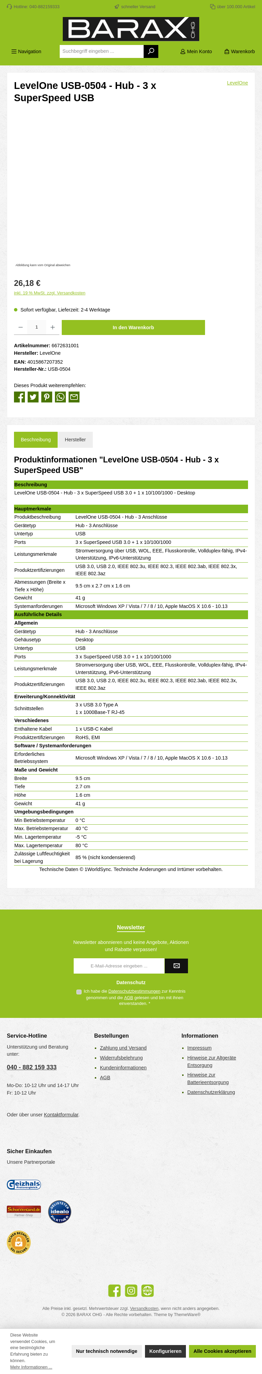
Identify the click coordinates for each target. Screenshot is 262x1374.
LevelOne (237, 83)
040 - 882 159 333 (32, 1067)
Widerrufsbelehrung (121, 1057)
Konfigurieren (165, 1351)
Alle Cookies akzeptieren (222, 1351)
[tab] (36, 440)
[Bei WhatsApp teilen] (60, 396)
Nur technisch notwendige (106, 1351)
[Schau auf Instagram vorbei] (131, 1290)
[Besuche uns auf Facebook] (114, 1290)
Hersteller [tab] (75, 439)
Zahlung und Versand (123, 1048)
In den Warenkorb (133, 327)
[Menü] (26, 52)
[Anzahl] (36, 327)
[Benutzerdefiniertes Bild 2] (24, 1212)
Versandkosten (144, 1308)
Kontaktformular (61, 1114)
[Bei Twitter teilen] (33, 396)
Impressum (199, 1048)
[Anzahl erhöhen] (52, 327)
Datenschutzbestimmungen (134, 991)
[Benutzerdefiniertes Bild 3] (60, 1212)
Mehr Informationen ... (31, 1367)
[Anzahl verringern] (20, 327)
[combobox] (101, 51)
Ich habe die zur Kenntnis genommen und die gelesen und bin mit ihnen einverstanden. (135, 997)
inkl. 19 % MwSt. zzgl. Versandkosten (49, 293)
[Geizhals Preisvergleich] (24, 1184)
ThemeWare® (187, 1314)
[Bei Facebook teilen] (19, 396)
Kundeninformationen (123, 1067)
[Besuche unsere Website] (147, 1290)
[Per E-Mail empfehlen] (74, 396)
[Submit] (176, 966)
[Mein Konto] (196, 52)
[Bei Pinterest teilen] (47, 396)
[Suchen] (151, 51)
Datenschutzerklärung (211, 1092)
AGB (128, 997)
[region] (131, 195)
